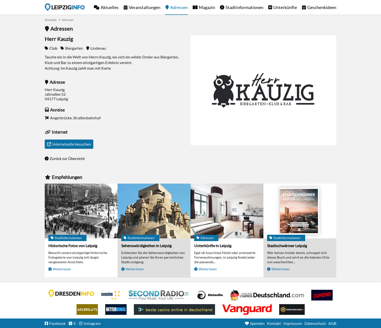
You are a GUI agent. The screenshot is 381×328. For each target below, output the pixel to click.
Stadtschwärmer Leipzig (287, 245)
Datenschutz (315, 323)
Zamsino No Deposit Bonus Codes (322, 295)
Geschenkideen (321, 7)
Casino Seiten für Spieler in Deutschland (210, 295)
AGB (332, 323)
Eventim (111, 295)
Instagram (92, 323)
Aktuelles (110, 7)
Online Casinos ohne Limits (292, 309)
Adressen (179, 7)
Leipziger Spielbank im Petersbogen (267, 295)
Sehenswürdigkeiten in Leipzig (146, 245)
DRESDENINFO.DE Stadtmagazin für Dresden (71, 293)
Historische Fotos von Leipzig (72, 245)
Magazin (207, 7)
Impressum (292, 323)
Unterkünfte (285, 7)
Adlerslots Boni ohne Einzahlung (87, 309)
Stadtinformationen (244, 7)
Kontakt (274, 323)
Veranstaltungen (144, 7)
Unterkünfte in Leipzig (212, 245)
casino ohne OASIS (247, 309)
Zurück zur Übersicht (67, 158)
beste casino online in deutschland (174, 309)
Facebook (57, 323)
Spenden (257, 323)
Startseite (65, 7)
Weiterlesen (62, 269)
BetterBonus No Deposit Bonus (116, 309)
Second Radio (159, 295)
